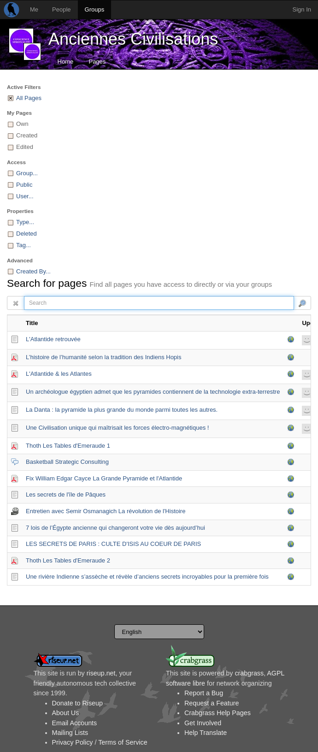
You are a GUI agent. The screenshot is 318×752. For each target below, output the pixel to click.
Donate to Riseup (77, 703)
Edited (24, 146)
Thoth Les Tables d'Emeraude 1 (68, 445)
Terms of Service (122, 742)
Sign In (302, 9)
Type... (25, 222)
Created (26, 135)
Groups (95, 9)
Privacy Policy (72, 742)
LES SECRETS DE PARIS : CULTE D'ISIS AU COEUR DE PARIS (113, 543)
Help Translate (205, 732)
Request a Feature (211, 703)
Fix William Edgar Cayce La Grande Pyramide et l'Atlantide (104, 478)
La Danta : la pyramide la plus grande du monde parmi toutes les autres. (122, 409)
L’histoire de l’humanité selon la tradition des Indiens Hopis (103, 357)
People (61, 9)
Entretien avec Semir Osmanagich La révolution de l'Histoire (105, 511)
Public (24, 184)
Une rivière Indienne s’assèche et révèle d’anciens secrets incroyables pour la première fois (147, 576)
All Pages (28, 98)
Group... (27, 173)
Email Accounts (74, 723)
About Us (65, 712)
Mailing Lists (70, 732)
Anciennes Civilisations (133, 39)
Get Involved (202, 723)
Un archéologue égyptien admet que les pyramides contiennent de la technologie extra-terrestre (153, 391)
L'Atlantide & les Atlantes (59, 373)
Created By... (33, 271)
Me (34, 9)
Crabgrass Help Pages (217, 712)
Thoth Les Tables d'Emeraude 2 (68, 560)
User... (25, 196)
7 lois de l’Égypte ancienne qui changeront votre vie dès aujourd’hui (115, 527)
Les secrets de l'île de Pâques (66, 494)
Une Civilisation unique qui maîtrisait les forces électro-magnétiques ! (117, 427)
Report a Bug (203, 693)
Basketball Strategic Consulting (67, 461)
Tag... (23, 245)
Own (22, 123)
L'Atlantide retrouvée (53, 339)
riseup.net (101, 673)
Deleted (26, 233)
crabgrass (249, 673)
